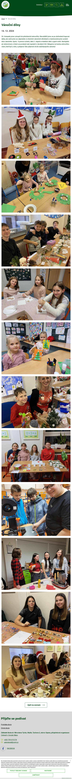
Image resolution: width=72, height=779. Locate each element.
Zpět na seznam (34, 705)
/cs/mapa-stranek (62, 5)
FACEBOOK (8, 748)
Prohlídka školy (6, 725)
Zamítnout (36, 775)
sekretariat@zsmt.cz (51, 5)
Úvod (3, 19)
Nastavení (47, 770)
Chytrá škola (5, 728)
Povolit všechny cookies (18, 770)
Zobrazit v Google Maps (9, 735)
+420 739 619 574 (46, 5)
